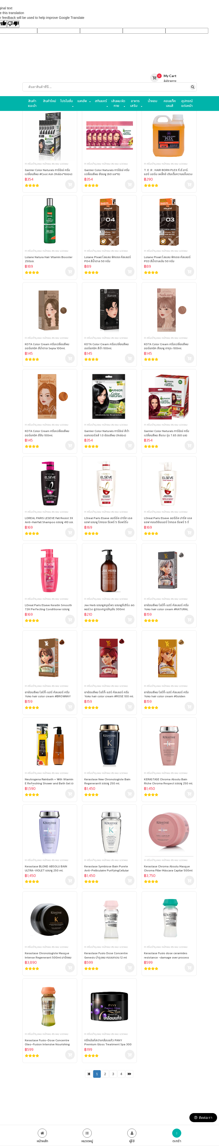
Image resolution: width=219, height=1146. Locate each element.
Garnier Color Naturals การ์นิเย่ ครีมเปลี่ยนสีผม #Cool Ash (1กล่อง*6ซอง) (48, 172)
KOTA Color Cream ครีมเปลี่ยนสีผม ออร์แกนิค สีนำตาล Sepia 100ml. (47, 346)
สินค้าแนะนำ (32, 103)
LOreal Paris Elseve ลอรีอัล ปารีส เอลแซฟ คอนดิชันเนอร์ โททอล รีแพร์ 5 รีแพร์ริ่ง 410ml (168, 520)
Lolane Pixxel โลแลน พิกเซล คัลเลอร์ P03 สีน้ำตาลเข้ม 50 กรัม (167, 259)
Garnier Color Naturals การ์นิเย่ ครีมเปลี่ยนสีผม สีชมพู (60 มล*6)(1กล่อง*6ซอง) (106, 172)
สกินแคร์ (101, 101)
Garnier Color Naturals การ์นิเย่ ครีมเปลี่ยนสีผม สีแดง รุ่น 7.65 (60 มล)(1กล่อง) (166, 433)
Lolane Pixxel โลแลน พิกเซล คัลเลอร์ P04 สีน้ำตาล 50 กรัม (107, 259)
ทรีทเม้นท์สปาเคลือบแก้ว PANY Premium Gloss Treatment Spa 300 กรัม (108, 1042)
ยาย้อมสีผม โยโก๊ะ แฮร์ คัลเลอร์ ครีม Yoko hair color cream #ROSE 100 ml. (109, 694)
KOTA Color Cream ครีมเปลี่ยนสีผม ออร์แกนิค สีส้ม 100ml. (47, 433)
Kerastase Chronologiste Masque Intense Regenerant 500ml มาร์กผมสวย (48, 955)
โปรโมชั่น (66, 101)
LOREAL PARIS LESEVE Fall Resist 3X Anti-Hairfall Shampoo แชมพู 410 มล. (49, 520)
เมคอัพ (82, 101)
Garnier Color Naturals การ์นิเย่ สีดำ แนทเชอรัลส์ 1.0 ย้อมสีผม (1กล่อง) (106, 433)
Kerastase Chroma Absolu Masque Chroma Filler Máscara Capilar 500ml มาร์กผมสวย (168, 869)
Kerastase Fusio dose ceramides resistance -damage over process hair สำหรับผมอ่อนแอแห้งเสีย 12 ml (166, 955)
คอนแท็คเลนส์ (170, 103)
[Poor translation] (13, 24)
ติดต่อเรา (203, 1117)
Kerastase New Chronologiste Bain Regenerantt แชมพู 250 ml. (107, 781)
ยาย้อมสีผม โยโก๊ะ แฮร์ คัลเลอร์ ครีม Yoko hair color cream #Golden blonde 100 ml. (166, 694)
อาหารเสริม (135, 103)
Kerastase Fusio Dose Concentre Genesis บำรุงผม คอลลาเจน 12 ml (106, 955)
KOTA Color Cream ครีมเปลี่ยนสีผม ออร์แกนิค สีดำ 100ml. (106, 346)
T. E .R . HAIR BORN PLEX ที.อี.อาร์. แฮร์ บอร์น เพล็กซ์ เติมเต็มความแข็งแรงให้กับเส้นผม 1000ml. (168, 172)
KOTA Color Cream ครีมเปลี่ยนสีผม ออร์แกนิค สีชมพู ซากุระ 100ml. (166, 346)
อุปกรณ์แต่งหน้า (186, 103)
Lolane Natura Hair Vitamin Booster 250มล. (48, 259)
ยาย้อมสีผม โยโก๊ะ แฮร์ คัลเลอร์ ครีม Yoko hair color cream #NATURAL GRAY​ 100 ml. (166, 607)
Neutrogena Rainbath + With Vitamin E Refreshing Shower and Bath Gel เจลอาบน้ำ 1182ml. (49, 781)
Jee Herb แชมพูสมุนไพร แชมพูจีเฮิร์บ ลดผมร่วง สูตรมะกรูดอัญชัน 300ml (109, 607)
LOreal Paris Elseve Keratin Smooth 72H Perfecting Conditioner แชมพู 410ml (48, 607)
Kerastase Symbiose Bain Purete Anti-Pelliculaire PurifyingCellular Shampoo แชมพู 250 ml (106, 869)
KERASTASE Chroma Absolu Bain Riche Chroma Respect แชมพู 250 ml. (168, 781)
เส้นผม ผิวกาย (118, 103)
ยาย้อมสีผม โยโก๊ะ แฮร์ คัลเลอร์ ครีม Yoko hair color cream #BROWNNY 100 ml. (48, 694)
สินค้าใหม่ (49, 101)
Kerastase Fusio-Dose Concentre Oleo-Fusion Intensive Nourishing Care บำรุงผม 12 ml (47, 1042)
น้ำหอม (152, 101)
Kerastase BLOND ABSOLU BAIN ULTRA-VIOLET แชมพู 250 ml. (46, 869)
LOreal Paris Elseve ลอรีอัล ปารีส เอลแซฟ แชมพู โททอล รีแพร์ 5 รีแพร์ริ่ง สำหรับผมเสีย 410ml (108, 520)
